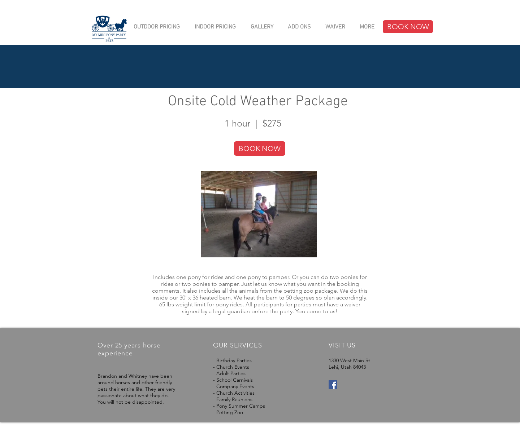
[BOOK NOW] (408, 26)
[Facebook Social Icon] (333, 384)
